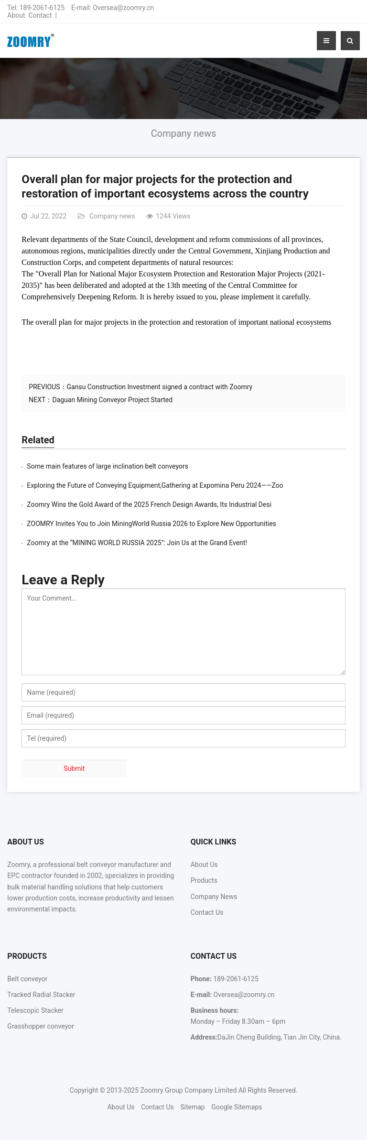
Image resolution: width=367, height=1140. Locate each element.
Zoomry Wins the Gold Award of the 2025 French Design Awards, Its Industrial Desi (149, 504)
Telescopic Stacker (35, 1010)
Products (204, 880)
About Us (204, 864)
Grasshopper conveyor (40, 1026)
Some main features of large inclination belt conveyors (107, 466)
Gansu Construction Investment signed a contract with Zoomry (160, 387)
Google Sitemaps (236, 1107)
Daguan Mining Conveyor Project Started (112, 400)
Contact (40, 15)
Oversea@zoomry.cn (123, 7)
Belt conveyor (27, 979)
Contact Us (207, 912)
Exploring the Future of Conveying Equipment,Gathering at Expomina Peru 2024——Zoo (155, 485)
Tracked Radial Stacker (41, 994)
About (16, 15)
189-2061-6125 (42, 7)
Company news (183, 133)
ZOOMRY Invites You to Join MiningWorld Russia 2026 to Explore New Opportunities (151, 523)
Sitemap (192, 1107)
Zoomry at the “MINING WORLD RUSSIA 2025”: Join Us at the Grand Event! (137, 543)
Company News (214, 896)
